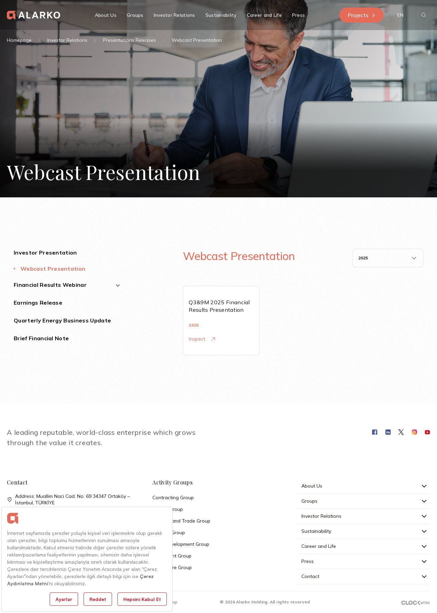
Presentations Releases (129, 40)
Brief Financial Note (41, 338)
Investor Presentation (45, 252)
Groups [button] (135, 15)
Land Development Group (180, 544)
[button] (400, 15)
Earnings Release (38, 302)
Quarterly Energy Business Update (62, 320)
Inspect (202, 339)
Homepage (19, 40)
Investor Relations (67, 40)
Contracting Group (173, 497)
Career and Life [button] (264, 15)
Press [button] (298, 15)
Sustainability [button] (221, 15)
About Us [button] (105, 15)
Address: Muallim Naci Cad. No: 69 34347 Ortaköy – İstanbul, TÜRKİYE (68, 499)
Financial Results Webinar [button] (67, 285)
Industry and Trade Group (181, 521)
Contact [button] (363, 576)
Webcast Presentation (53, 268)
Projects (361, 15)
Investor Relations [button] (174, 15)
